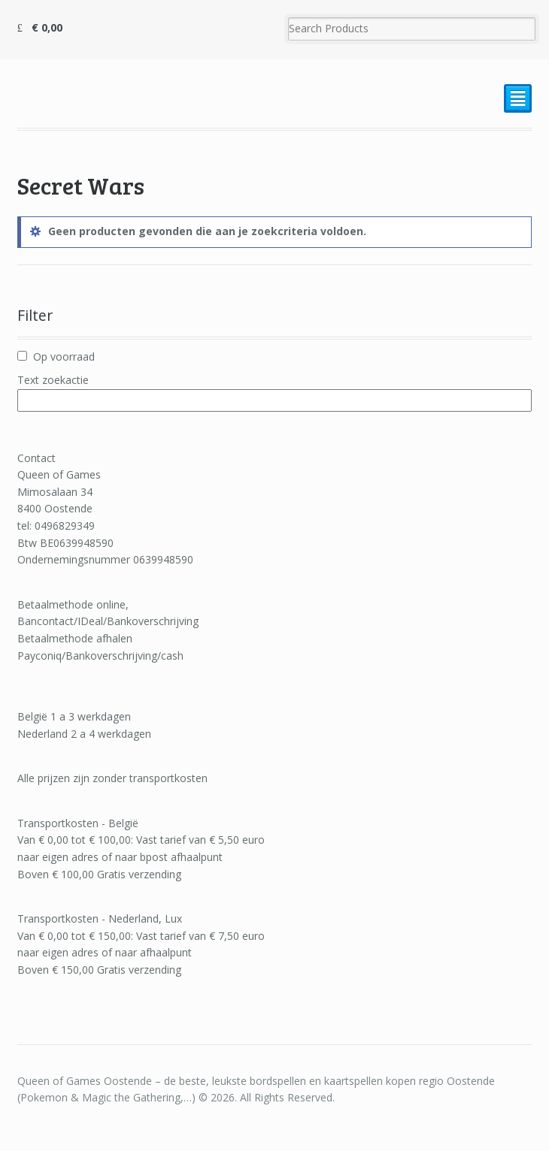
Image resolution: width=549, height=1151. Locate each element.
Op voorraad (64, 356)
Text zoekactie (53, 380)
